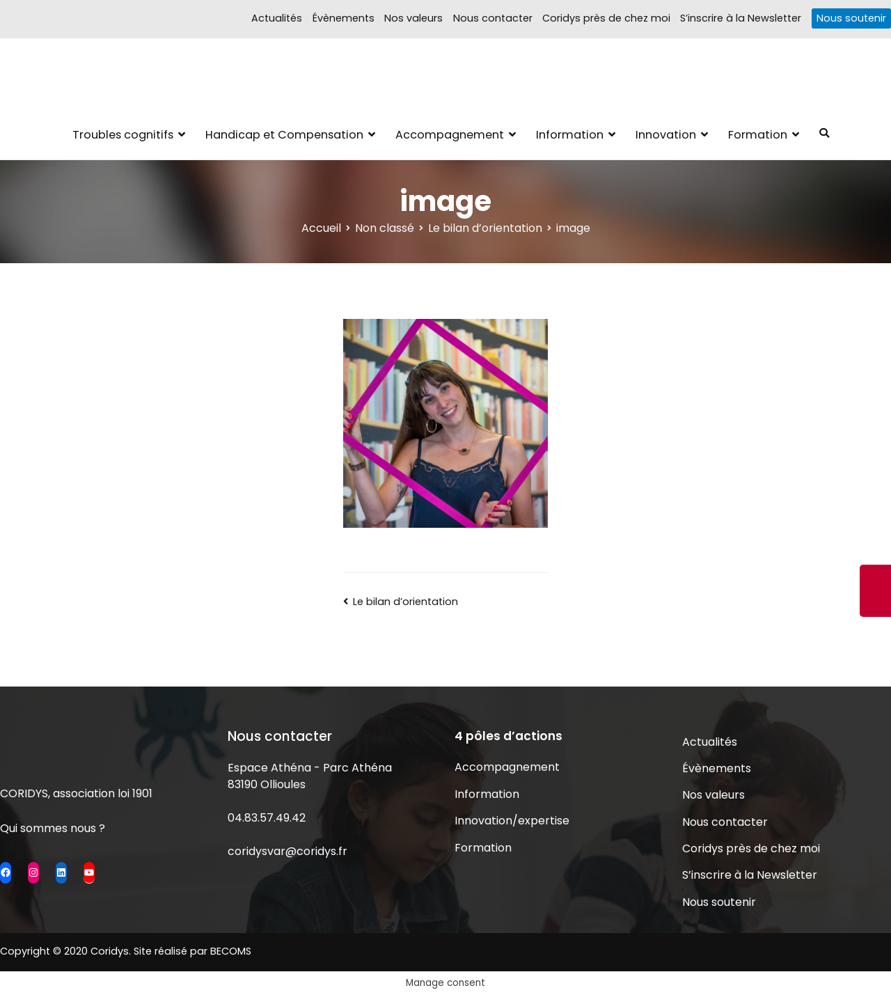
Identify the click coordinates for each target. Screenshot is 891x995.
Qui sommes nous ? (52, 828)
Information (570, 135)
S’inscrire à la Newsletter (740, 18)
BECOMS (230, 951)
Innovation (666, 135)
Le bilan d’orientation (405, 602)
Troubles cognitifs (122, 135)
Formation (757, 135)
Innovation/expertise (512, 821)
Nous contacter (493, 18)
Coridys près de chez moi (606, 18)
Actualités (276, 18)
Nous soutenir (851, 18)
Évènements (343, 18)
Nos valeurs (413, 18)
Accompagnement (449, 135)
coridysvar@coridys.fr (287, 851)
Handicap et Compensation (284, 135)
